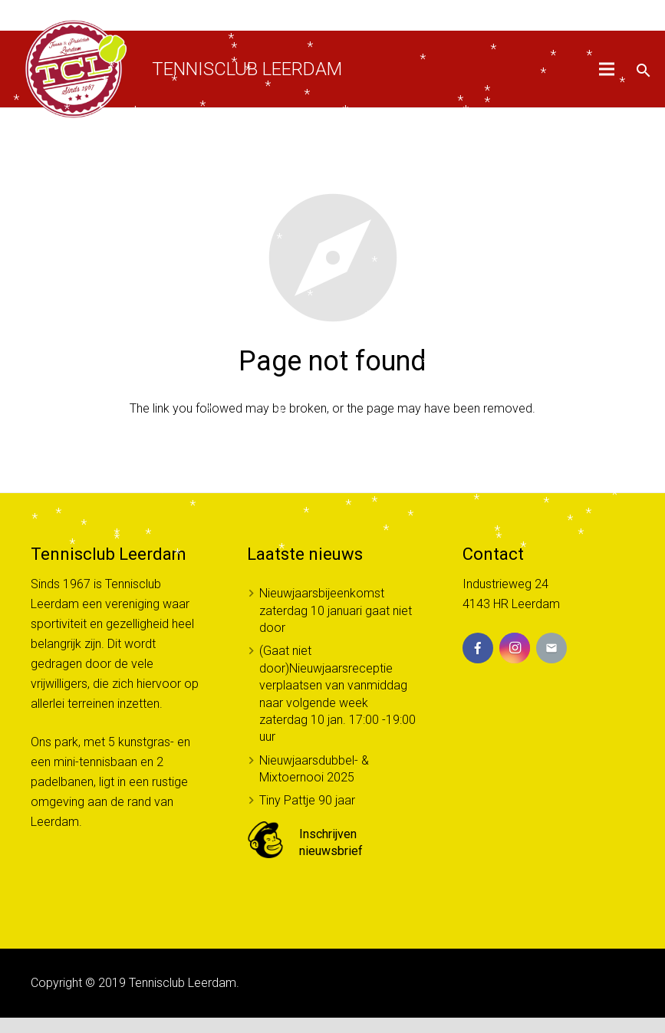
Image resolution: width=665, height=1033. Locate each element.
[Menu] (607, 69)
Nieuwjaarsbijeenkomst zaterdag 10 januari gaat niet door (335, 610)
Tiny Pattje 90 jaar (307, 800)
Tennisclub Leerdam (247, 69)
